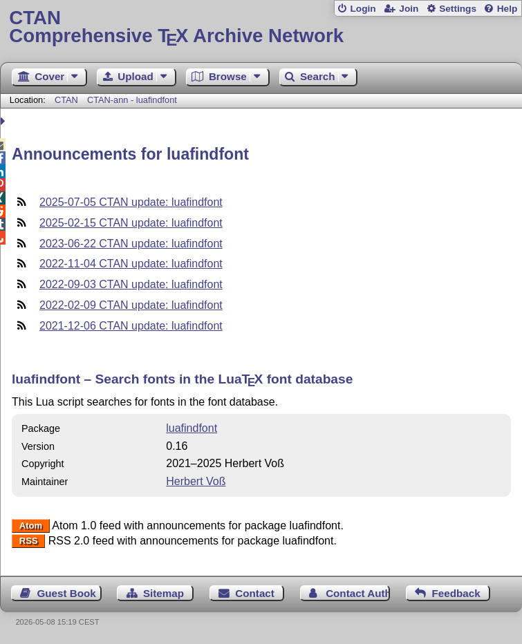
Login (362, 8)
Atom (30, 526)
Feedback (456, 593)
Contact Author (358, 593)
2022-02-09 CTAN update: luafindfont (131, 305)
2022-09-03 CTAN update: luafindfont (131, 284)
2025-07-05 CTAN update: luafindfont (131, 202)
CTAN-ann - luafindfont (132, 100)
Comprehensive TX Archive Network (260, 27)
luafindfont (191, 428)
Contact (254, 593)
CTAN (66, 100)
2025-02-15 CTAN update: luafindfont (131, 223)
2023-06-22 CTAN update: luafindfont (131, 243)
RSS (28, 541)
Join (408, 8)
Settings (457, 8)
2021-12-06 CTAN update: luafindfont (131, 326)
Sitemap (163, 593)
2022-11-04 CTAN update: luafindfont (131, 263)
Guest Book (66, 593)
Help (507, 8)
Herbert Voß (195, 481)
